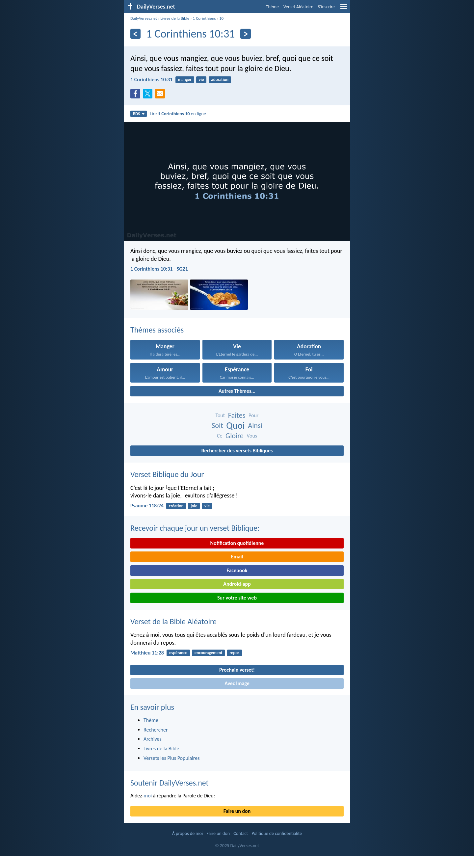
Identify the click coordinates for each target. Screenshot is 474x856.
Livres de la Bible (174, 18)
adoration (219, 79)
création (176, 505)
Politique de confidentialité (276, 833)
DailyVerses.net (143, 18)
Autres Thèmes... (237, 391)
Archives (153, 739)
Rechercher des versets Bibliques (237, 450)
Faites (237, 415)
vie (201, 79)
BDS (139, 113)
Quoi (235, 425)
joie (194, 505)
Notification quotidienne (237, 543)
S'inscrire (326, 7)
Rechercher (156, 730)
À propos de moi (187, 833)
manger (185, 79)
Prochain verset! (237, 670)
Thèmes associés (157, 329)
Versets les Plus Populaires (171, 758)
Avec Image (237, 683)
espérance (178, 652)
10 (221, 18)
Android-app (236, 584)
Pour (253, 415)
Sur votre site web (237, 598)
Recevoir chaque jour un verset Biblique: (194, 528)
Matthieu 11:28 (147, 653)
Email (237, 556)
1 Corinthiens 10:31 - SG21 (159, 269)
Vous (252, 436)
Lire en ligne (178, 114)
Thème (272, 7)
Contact (240, 833)
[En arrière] (135, 34)
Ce (220, 436)
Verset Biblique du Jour (167, 474)
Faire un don (237, 811)
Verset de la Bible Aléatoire (173, 621)
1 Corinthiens (204, 18)
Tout (220, 415)
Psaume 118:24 (147, 505)
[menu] (343, 9)
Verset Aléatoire (298, 7)
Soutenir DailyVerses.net (169, 783)
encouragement (209, 652)
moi (148, 795)
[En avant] (245, 34)
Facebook (236, 570)
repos (234, 652)
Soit (217, 425)
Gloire (234, 435)
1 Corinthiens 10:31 (151, 79)
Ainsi (255, 425)
